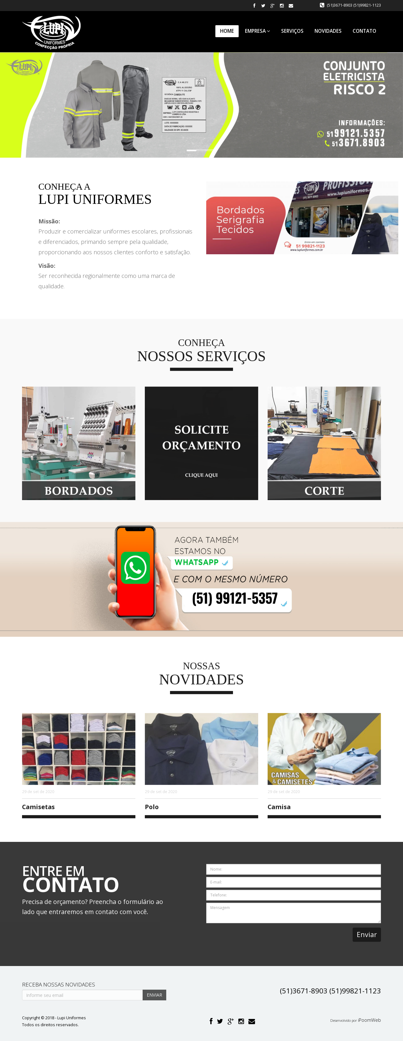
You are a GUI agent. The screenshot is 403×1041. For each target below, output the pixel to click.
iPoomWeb (369, 1020)
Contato (364, 31)
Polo (152, 810)
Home (227, 31)
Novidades (328, 31)
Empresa (257, 31)
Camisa (279, 810)
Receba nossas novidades (58, 984)
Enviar (367, 937)
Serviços (292, 31)
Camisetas (38, 810)
